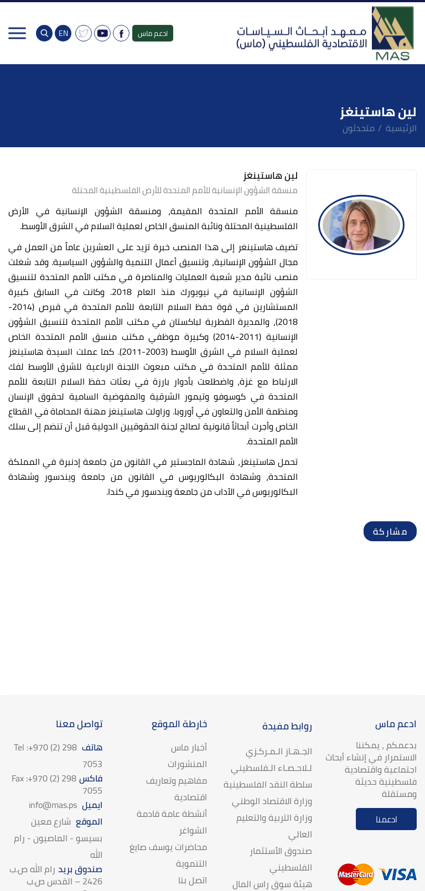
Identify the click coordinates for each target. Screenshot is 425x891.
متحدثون (359, 128)
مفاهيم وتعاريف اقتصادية (176, 788)
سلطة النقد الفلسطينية (268, 784)
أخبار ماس (189, 747)
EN (63, 33)
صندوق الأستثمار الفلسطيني (281, 859)
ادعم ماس (153, 33)
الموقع (58, 838)
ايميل (65, 804)
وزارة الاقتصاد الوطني (272, 800)
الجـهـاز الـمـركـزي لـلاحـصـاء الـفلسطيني (271, 759)
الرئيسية (401, 128)
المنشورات (187, 763)
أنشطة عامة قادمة (172, 813)
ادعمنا (386, 819)
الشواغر (193, 830)
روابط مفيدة (287, 726)
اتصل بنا (192, 880)
